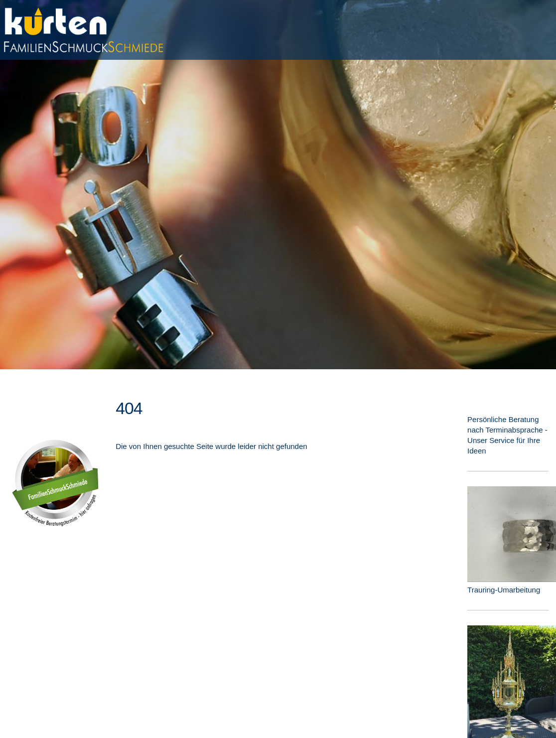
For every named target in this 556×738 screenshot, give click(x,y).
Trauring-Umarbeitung (503, 590)
